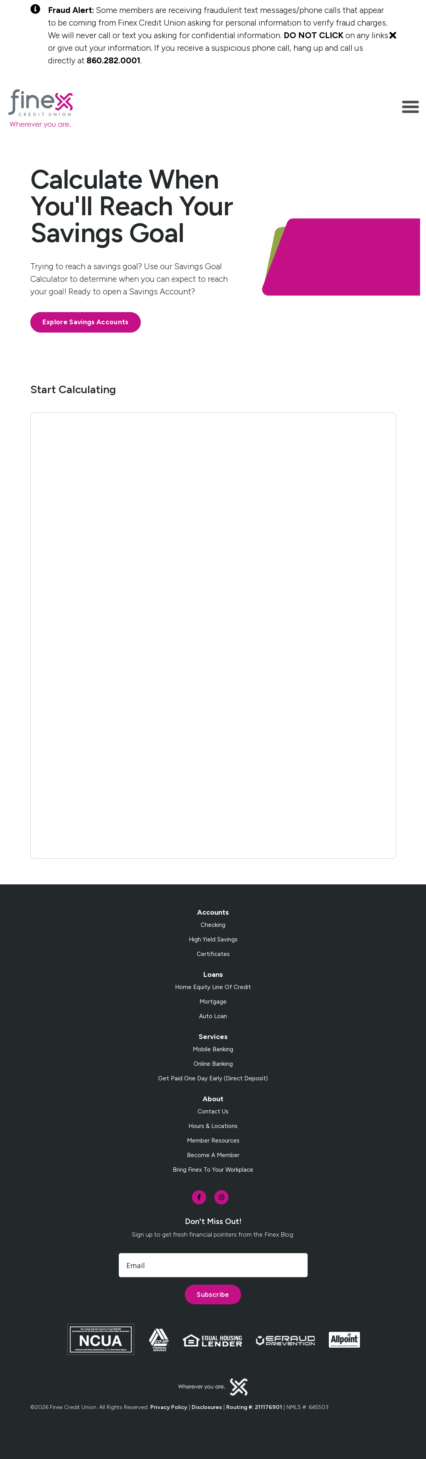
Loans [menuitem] (213, 974)
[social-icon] (199, 1197)
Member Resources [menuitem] (213, 1140)
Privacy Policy (168, 1407)
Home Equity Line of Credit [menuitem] (213, 987)
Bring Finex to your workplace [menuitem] (213, 1169)
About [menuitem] (213, 1099)
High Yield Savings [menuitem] (213, 939)
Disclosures (207, 1407)
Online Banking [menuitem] (213, 1063)
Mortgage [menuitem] (213, 1001)
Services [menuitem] (213, 1036)
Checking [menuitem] (213, 924)
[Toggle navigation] (410, 108)
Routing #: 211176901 (254, 1407)
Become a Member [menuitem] (213, 1155)
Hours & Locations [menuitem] (213, 1126)
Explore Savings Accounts (85, 322)
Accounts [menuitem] (213, 912)
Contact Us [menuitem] (213, 1111)
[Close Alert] (392, 35)
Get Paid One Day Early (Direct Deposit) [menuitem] (213, 1078)
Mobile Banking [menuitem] (213, 1049)
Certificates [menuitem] (213, 954)
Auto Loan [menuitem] (213, 1016)
